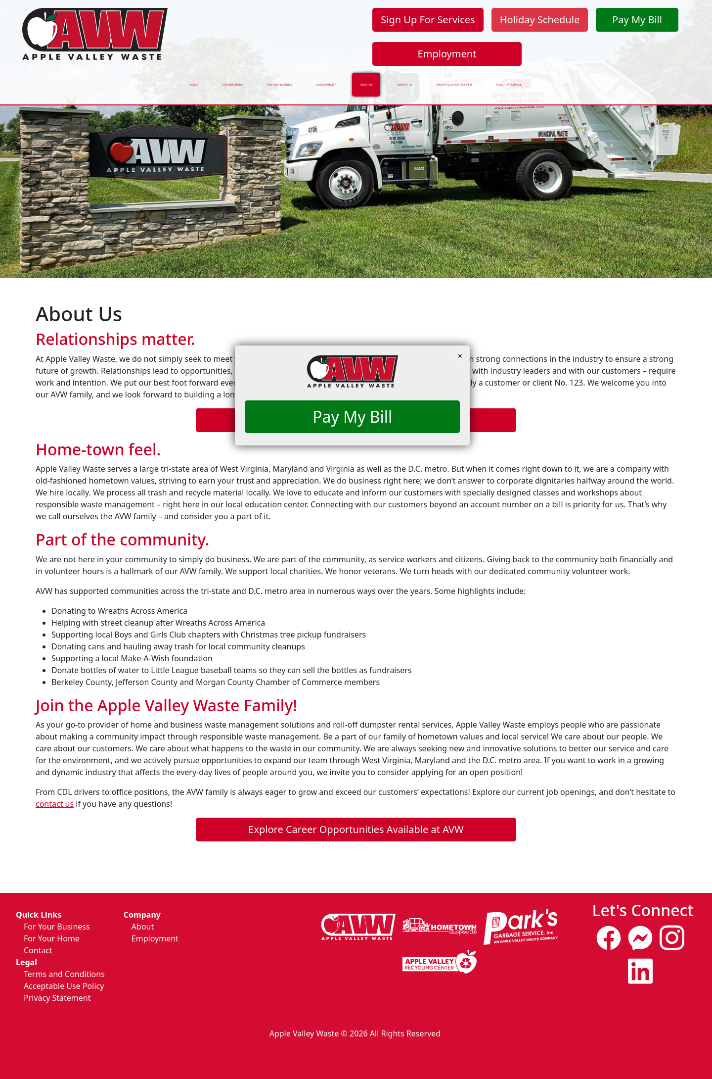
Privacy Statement (57, 997)
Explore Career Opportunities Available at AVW (355, 829)
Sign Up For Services (428, 19)
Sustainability (294, 80)
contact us (55, 803)
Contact (38, 950)
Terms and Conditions (64, 974)
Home (56, 80)
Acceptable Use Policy (64, 986)
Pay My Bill (637, 19)
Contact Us (425, 80)
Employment (447, 53)
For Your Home (120, 80)
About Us (363, 80)
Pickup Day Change (630, 80)
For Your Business (208, 80)
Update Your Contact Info (522, 80)
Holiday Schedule (539, 19)
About (143, 926)
